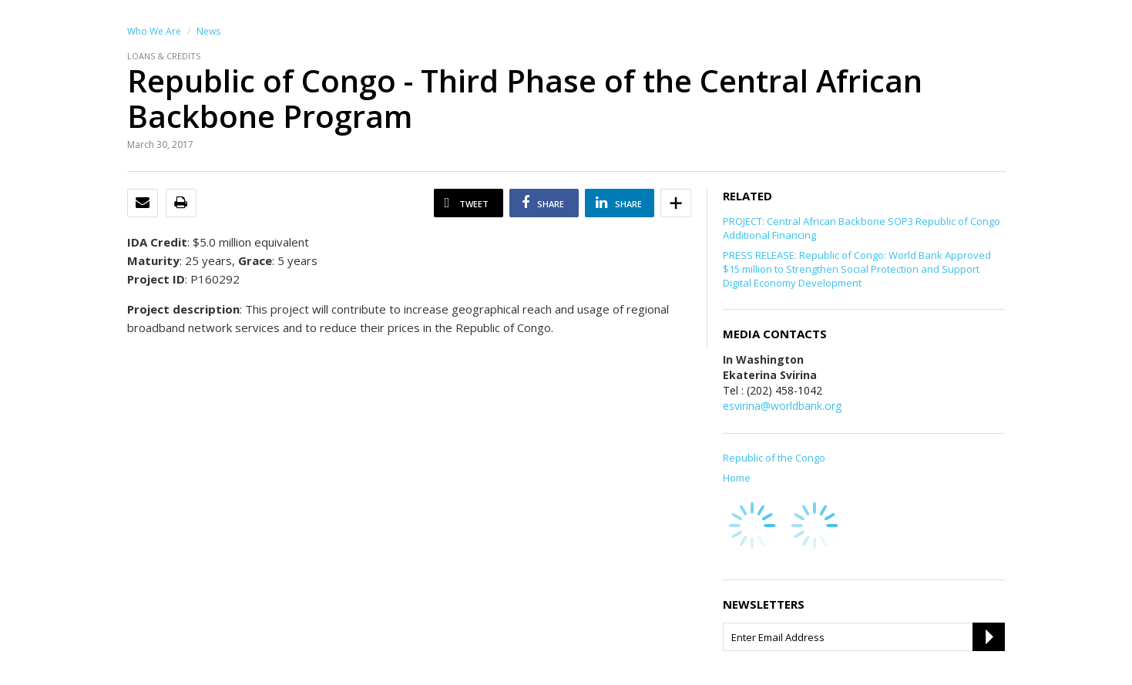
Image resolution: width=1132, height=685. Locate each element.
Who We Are (154, 31)
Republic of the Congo (774, 458)
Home (737, 478)
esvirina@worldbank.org (782, 405)
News (208, 31)
